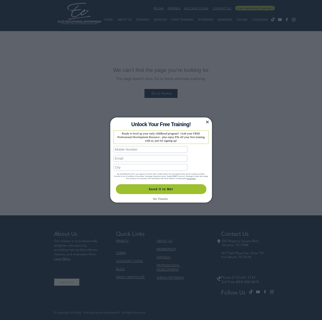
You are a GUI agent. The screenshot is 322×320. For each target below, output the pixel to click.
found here (191, 174)
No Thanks (160, 193)
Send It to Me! (161, 184)
